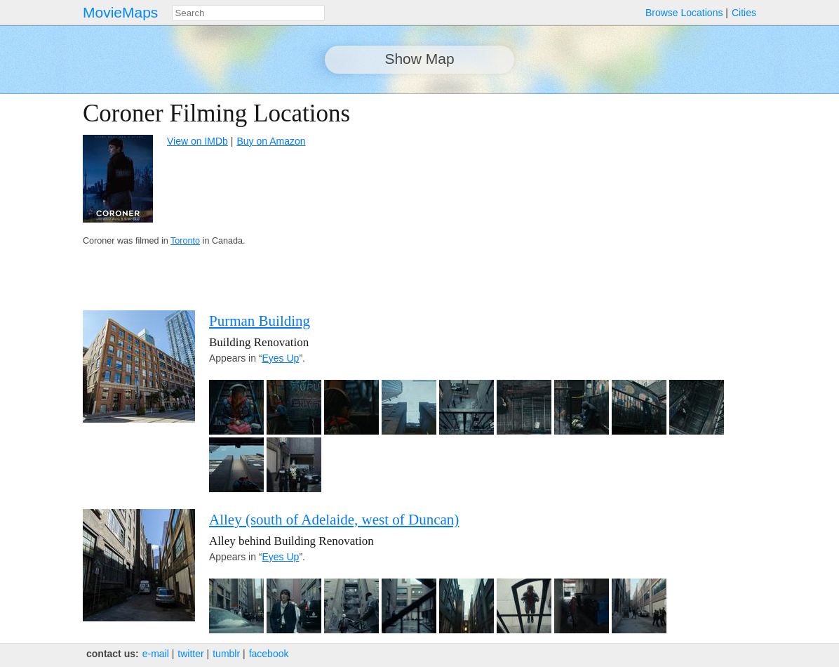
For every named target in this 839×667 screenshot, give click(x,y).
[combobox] (248, 13)
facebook (269, 653)
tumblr (226, 653)
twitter (190, 653)
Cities (744, 12)
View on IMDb (197, 141)
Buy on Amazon (270, 141)
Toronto (185, 241)
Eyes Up (280, 358)
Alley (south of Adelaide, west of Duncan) (334, 519)
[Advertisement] (634, 198)
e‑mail (155, 653)
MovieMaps (120, 12)
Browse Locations (684, 12)
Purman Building (259, 320)
